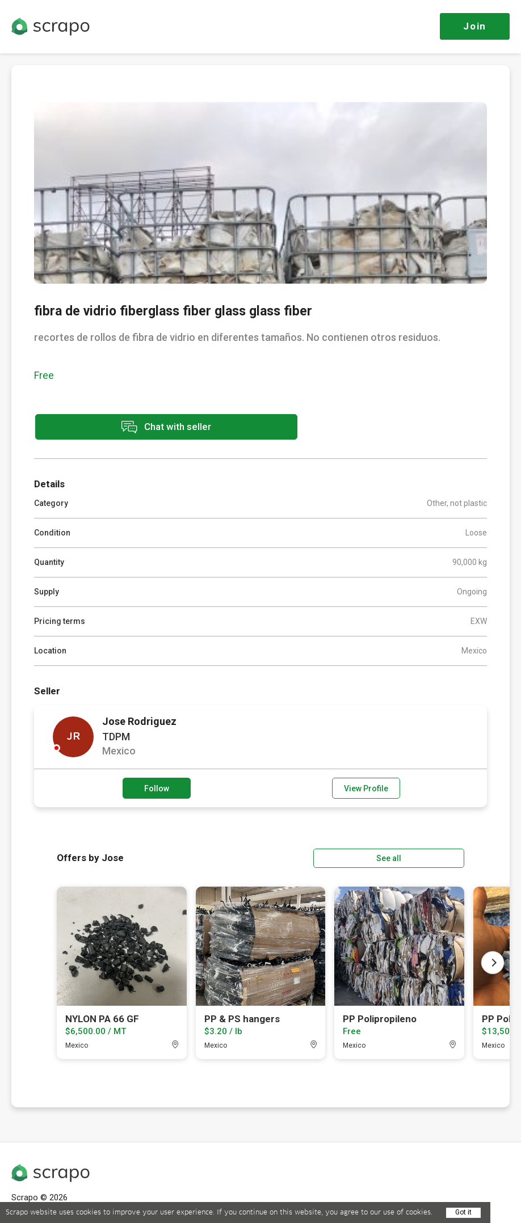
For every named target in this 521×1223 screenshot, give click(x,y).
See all (431, 856)
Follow (156, 787)
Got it (463, 1212)
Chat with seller (135, 427)
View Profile (366, 787)
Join (474, 26)
